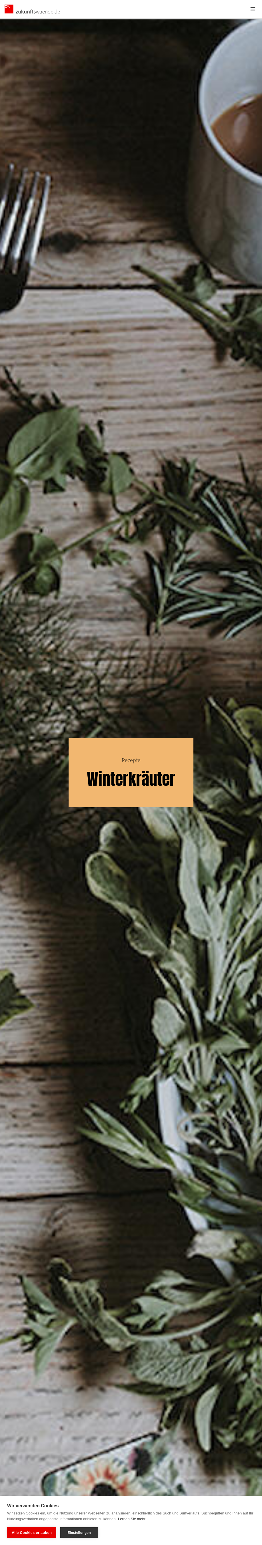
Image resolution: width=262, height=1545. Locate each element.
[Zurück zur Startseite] (32, 9)
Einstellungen (79, 1533)
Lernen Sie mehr (131, 1519)
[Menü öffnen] (252, 9)
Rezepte (131, 760)
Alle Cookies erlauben (32, 1532)
